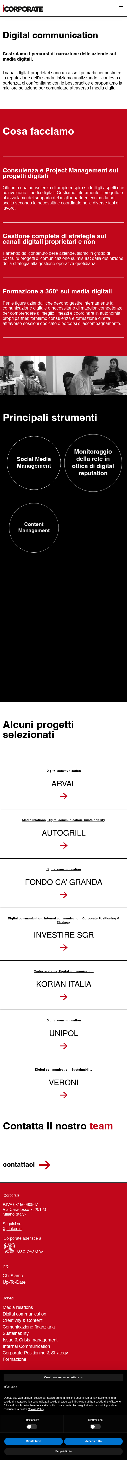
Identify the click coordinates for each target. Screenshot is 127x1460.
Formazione (14, 1360)
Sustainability (16, 1334)
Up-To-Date (14, 1282)
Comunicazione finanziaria (29, 1327)
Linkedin (14, 1229)
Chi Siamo (13, 1276)
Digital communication (24, 1314)
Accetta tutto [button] (93, 1441)
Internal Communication (26, 1347)
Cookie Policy (36, 1409)
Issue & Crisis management (30, 1340)
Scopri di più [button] (63, 1451)
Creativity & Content (23, 1321)
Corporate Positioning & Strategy (35, 1353)
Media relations (18, 1308)
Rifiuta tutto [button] (33, 1441)
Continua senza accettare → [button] (63, 1377)
